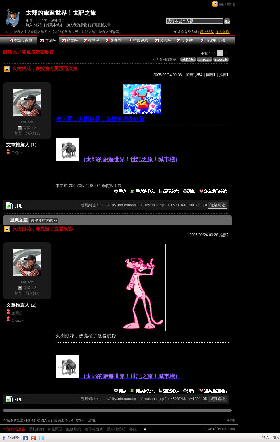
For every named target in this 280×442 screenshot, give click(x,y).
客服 (133, 429)
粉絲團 (13, 437)
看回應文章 (164, 59)
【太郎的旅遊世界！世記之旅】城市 (78, 32)
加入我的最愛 (76, 25)
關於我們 (36, 429)
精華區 (70, 40)
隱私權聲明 (116, 429)
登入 (265, 437)
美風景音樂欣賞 (38, 52)
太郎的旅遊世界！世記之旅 (61, 13)
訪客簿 (185, 40)
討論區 (48, 40)
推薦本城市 (54, 25)
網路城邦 (227, 4)
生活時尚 (30, 32)
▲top (231, 419)
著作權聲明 (94, 429)
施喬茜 (17, 313)
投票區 (92, 40)
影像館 (113, 40)
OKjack (41, 20)
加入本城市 (34, 25)
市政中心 (213, 40)
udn (7, 32)
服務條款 (73, 429)
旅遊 (44, 32)
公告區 (163, 40)
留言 (18, 133)
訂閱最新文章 (100, 25)
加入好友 (32, 133)
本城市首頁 (21, 40)
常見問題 (55, 429)
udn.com (228, 429)
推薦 (224, 75)
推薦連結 (138, 40)
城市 (17, 32)
